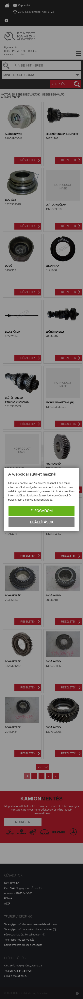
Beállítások (41, 522)
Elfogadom (41, 511)
